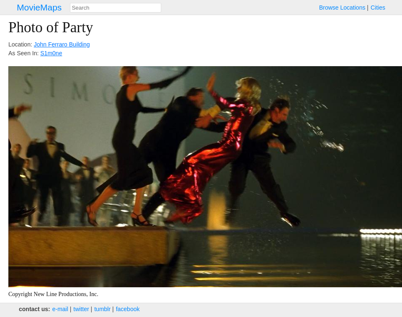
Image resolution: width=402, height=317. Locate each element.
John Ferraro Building (62, 44)
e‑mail (60, 309)
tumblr (102, 309)
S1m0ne (51, 53)
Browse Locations (342, 7)
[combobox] (115, 8)
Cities (378, 7)
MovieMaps (39, 7)
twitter (81, 309)
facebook (128, 309)
